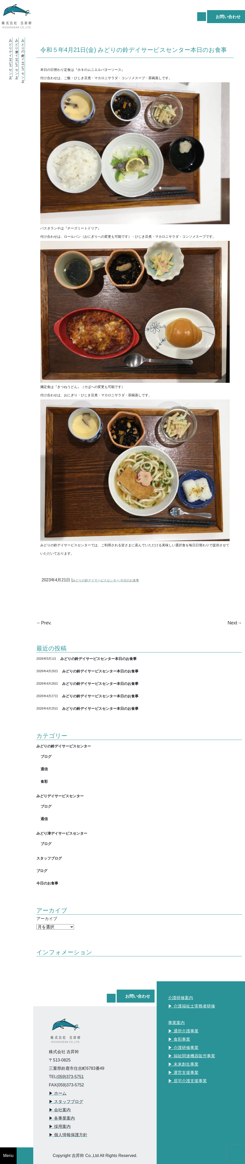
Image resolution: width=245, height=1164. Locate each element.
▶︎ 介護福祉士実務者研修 (191, 1006)
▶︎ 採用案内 (60, 1126)
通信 (44, 768)
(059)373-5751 (70, 1076)
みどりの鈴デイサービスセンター (95, 580)
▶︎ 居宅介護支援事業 (187, 1081)
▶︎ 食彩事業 (179, 1039)
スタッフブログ (49, 858)
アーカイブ (46, 918)
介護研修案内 (180, 998)
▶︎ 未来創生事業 (183, 1064)
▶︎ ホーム (58, 1093)
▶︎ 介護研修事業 (183, 1047)
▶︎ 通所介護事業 (183, 1031)
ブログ (46, 756)
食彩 (44, 781)
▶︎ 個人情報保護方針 (68, 1135)
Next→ (235, 622)
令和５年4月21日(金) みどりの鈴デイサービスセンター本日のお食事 (133, 49)
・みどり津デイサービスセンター (16, 57)
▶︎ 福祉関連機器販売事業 (191, 1056)
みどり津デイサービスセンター (61, 833)
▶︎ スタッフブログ (66, 1101)
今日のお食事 (129, 580)
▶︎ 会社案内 (60, 1110)
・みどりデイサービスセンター (10, 57)
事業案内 (176, 1022)
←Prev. (44, 622)
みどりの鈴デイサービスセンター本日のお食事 (98, 658)
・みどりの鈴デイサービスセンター (23, 59)
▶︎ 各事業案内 (62, 1118)
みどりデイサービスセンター (60, 795)
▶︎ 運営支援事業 (183, 1072)
